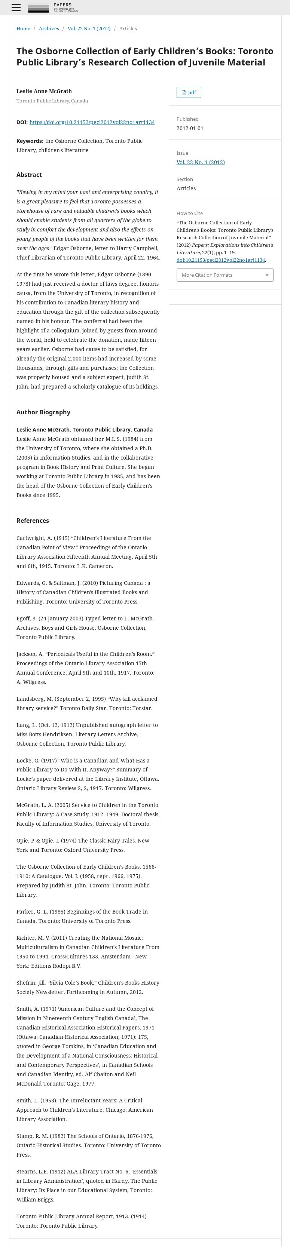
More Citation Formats (207, 274)
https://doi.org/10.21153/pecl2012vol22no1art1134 (92, 122)
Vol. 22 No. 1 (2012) (89, 28)
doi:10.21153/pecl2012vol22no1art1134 (221, 260)
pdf (191, 92)
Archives (49, 28)
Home (23, 28)
